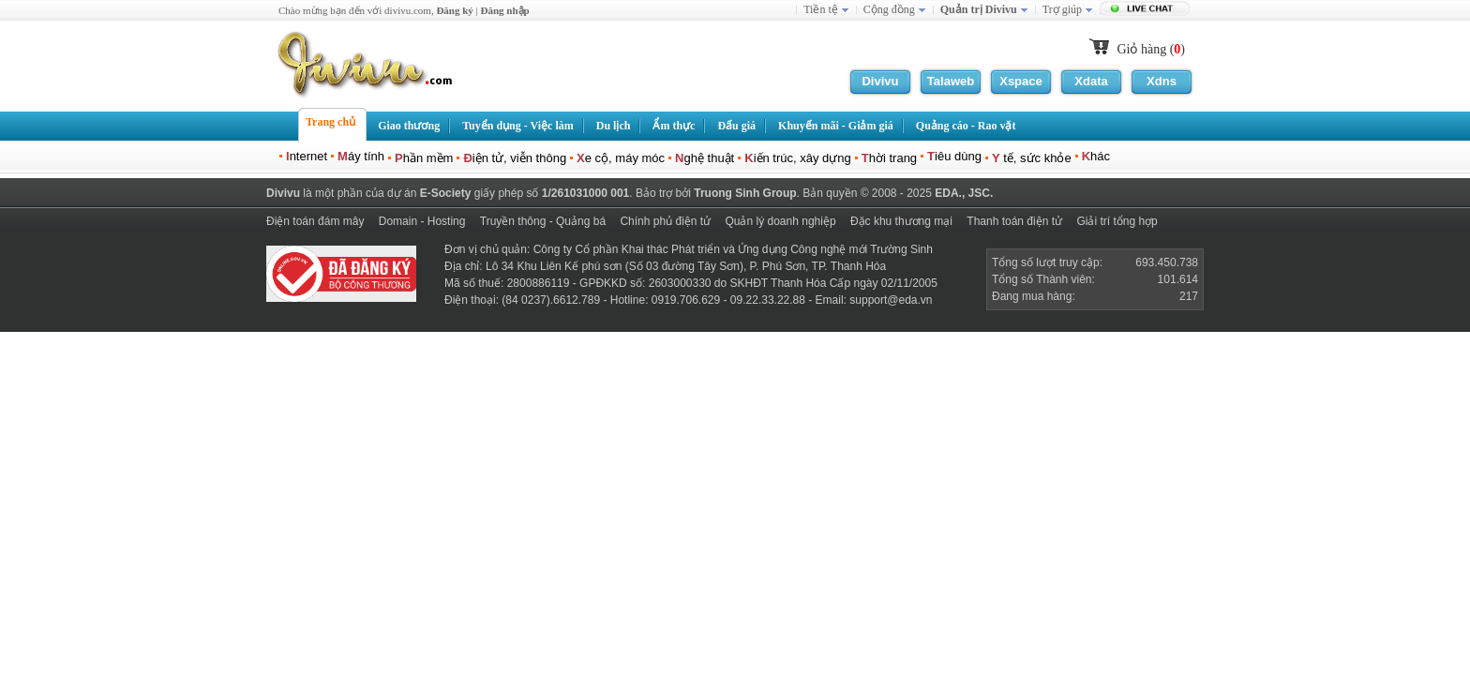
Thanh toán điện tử (1014, 221)
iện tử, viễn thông (514, 158)
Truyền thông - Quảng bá (543, 221)
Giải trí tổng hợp (1116, 221)
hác (1096, 156)
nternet (306, 156)
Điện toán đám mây (315, 221)
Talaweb (950, 81)
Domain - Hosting (422, 221)
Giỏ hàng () (1151, 49)
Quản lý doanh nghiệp (780, 221)
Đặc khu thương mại (901, 221)
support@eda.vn (890, 300)
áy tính (361, 156)
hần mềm (424, 158)
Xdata (1090, 81)
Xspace (1020, 81)
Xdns (1162, 81)
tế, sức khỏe (1032, 158)
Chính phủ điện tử (665, 221)
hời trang (889, 158)
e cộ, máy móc (621, 158)
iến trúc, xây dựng (797, 158)
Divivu (880, 81)
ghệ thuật (704, 158)
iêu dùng (954, 156)
